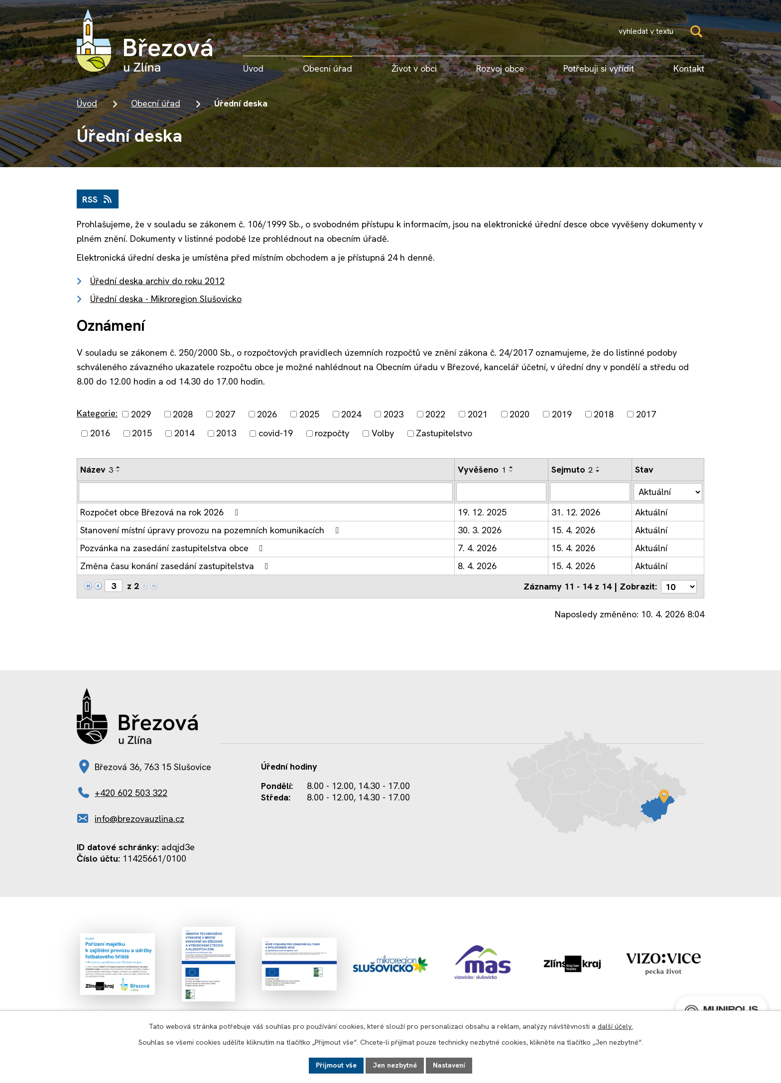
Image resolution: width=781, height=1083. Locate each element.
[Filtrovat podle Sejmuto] (590, 492)
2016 (100, 433)
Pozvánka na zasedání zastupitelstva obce (173, 548)
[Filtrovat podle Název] (266, 492)
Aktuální (651, 512)
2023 (393, 414)
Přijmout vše (336, 1065)
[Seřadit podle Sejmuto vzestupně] (598, 467)
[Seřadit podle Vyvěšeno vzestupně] (511, 467)
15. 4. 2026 (573, 530)
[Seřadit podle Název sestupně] (118, 471)
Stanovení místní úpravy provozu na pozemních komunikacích (211, 530)
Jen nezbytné (395, 1065)
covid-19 (276, 433)
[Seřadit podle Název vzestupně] (118, 467)
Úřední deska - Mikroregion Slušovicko (166, 298)
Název (96, 469)
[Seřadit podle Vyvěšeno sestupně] (511, 471)
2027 (225, 414)
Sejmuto (572, 469)
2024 (351, 414)
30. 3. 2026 (480, 530)
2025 (309, 414)
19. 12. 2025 (482, 512)
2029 (141, 414)
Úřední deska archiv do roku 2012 (157, 281)
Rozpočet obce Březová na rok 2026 (161, 512)
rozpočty (332, 433)
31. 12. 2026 (575, 512)
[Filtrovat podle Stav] (668, 491)
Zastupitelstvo (444, 433)
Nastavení (449, 1065)
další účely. (615, 1026)
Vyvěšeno (482, 469)
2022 (435, 414)
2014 (184, 433)
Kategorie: (97, 413)
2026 (267, 414)
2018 (604, 414)
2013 (226, 433)
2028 (183, 414)
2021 (478, 414)
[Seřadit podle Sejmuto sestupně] (598, 471)
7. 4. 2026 (477, 548)
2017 (646, 414)
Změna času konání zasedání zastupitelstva (176, 566)
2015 (142, 433)
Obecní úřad (155, 103)
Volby (383, 433)
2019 (562, 414)
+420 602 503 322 (131, 792)
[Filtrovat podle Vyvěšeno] (501, 492)
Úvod (87, 103)
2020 (519, 414)
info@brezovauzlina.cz (139, 818)
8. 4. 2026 (477, 566)
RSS (98, 199)
